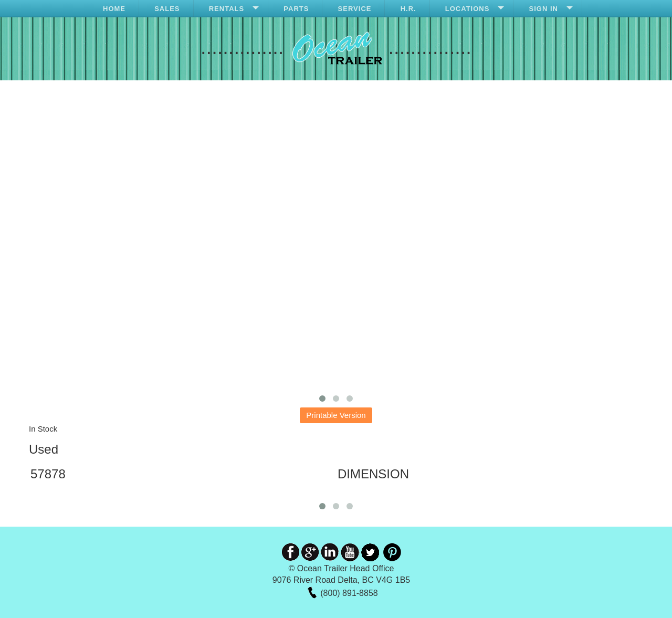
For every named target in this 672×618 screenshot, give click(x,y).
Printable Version (335, 415)
